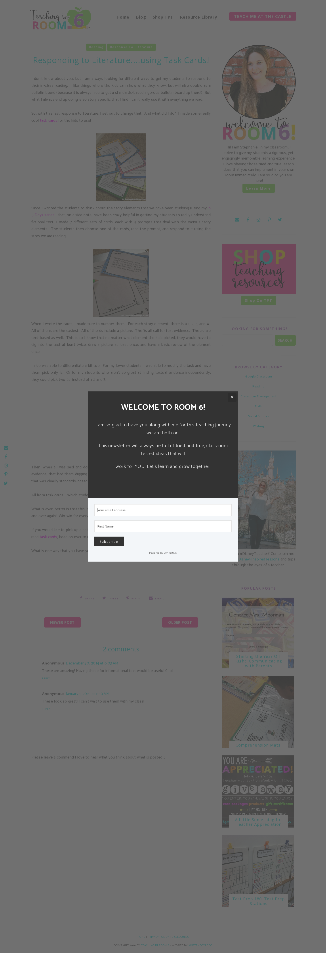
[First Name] (162, 526)
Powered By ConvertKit (163, 553)
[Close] (232, 397)
